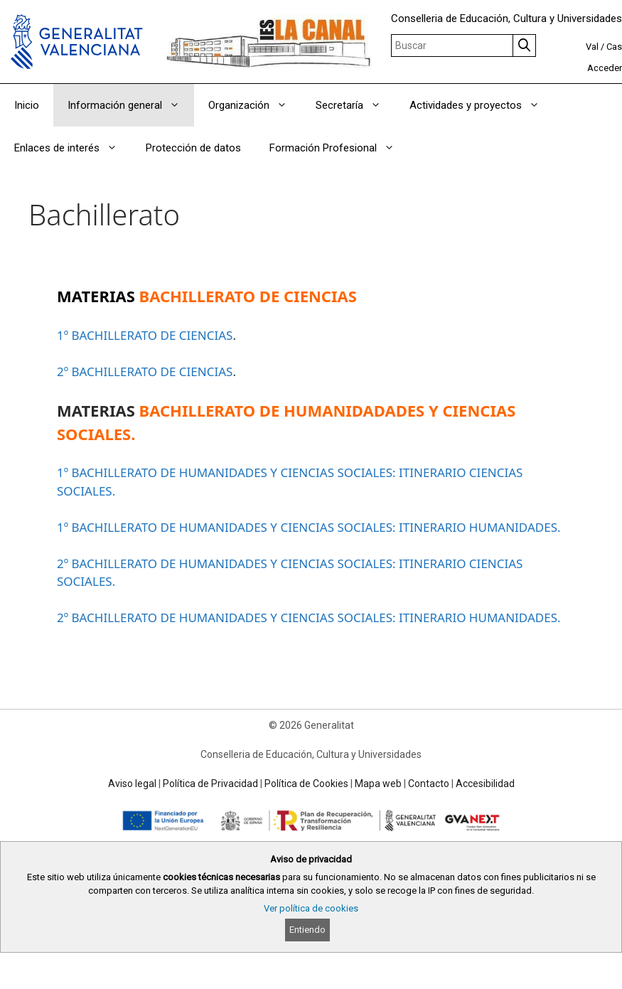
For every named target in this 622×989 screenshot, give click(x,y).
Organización (254, 105)
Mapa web (378, 783)
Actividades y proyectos (481, 105)
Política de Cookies (306, 783)
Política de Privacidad (210, 783)
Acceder (604, 68)
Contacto (428, 783)
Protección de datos (193, 147)
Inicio (26, 105)
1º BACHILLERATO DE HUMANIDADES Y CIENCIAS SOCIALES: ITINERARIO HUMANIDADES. (309, 527)
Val (592, 46)
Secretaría (355, 105)
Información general (131, 105)
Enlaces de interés (73, 148)
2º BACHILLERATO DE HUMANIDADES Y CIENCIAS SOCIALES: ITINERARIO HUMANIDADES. (309, 617)
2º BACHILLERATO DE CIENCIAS (144, 371)
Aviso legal (132, 783)
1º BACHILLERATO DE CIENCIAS (144, 335)
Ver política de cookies (311, 908)
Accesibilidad (485, 783)
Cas (614, 46)
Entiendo (307, 929)
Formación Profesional (339, 148)
